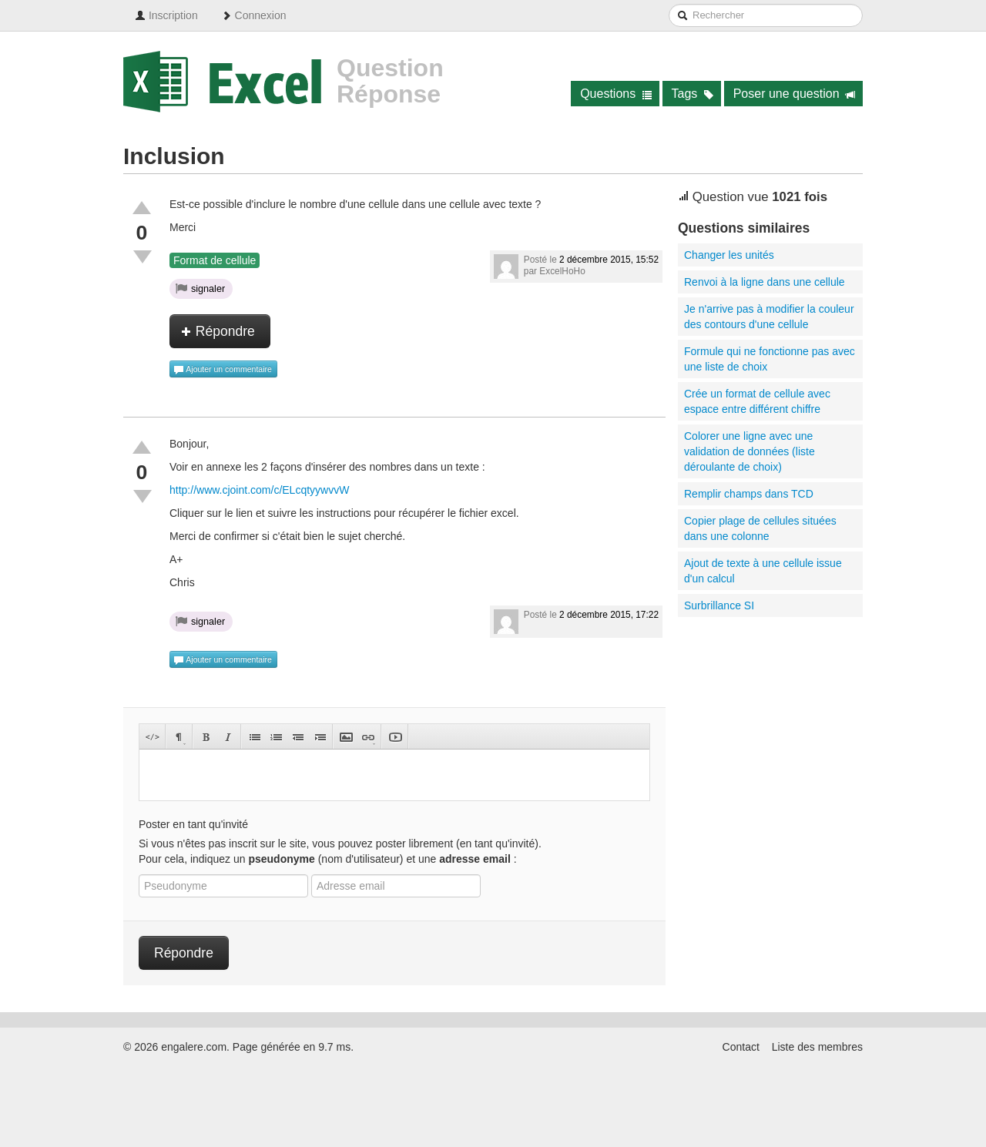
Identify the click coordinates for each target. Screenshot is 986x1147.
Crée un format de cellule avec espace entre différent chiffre (757, 401)
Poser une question (794, 93)
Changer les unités (729, 255)
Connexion (254, 15)
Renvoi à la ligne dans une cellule (764, 282)
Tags (693, 93)
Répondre (218, 331)
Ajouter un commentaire (222, 369)
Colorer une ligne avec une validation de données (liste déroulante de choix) (749, 451)
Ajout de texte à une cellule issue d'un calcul (763, 571)
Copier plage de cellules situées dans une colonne (760, 528)
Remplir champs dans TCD (748, 494)
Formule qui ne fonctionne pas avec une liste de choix (769, 359)
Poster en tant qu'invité (193, 824)
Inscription (166, 15)
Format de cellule (214, 260)
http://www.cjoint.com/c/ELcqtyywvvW (259, 490)
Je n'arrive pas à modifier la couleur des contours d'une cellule (769, 316)
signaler (200, 288)
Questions (616, 93)
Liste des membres (817, 1047)
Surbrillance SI (719, 605)
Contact (741, 1047)
